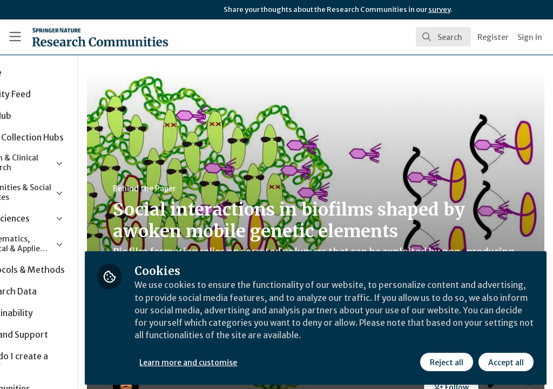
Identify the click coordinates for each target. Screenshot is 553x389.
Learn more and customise (249, 360)
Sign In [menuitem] (529, 37)
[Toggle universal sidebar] (15, 37)
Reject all (446, 360)
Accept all (505, 360)
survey (439, 9)
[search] (443, 36)
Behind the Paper (204, 188)
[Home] (81, 37)
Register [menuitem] (493, 37)
